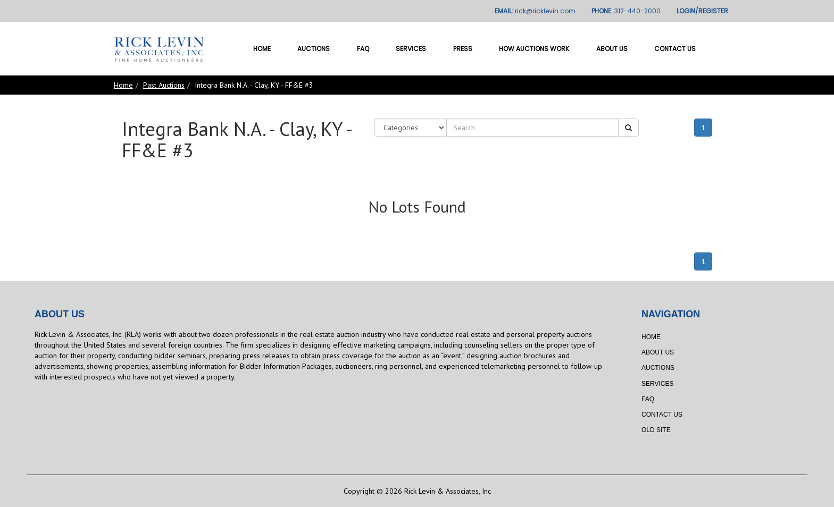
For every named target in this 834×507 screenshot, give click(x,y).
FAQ (363, 48)
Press (462, 48)
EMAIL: (535, 10)
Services (411, 48)
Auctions (313, 48)
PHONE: (626, 10)
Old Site (656, 430)
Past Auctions (164, 85)
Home (262, 48)
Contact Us (675, 48)
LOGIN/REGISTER (702, 10)
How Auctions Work (534, 48)
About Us (612, 48)
